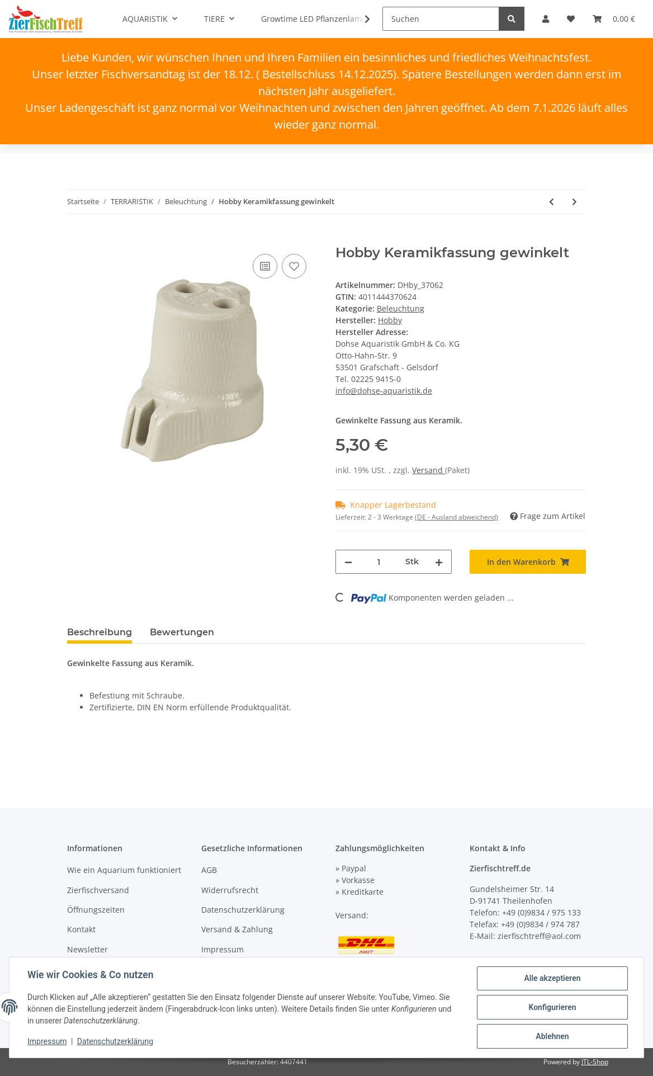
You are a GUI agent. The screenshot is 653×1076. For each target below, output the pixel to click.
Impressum (222, 949)
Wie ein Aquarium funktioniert (124, 870)
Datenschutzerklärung (243, 909)
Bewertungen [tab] (182, 632)
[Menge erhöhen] (439, 561)
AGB (209, 870)
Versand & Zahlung (237, 929)
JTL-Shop (594, 1061)
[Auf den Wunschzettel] (294, 266)
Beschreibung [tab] (99, 632)
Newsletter (87, 949)
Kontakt (81, 929)
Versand (428, 470)
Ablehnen (552, 1036)
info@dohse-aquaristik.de (383, 390)
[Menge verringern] (348, 561)
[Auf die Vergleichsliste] (265, 266)
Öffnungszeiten (96, 909)
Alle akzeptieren (552, 978)
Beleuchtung (400, 308)
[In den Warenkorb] (76, 239)
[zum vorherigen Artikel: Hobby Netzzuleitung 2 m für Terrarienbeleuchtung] (551, 202)
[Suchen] (440, 19)
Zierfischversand (98, 890)
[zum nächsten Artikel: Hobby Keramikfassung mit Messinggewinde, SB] (574, 202)
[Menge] (379, 561)
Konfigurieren (552, 1007)
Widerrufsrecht (229, 890)
